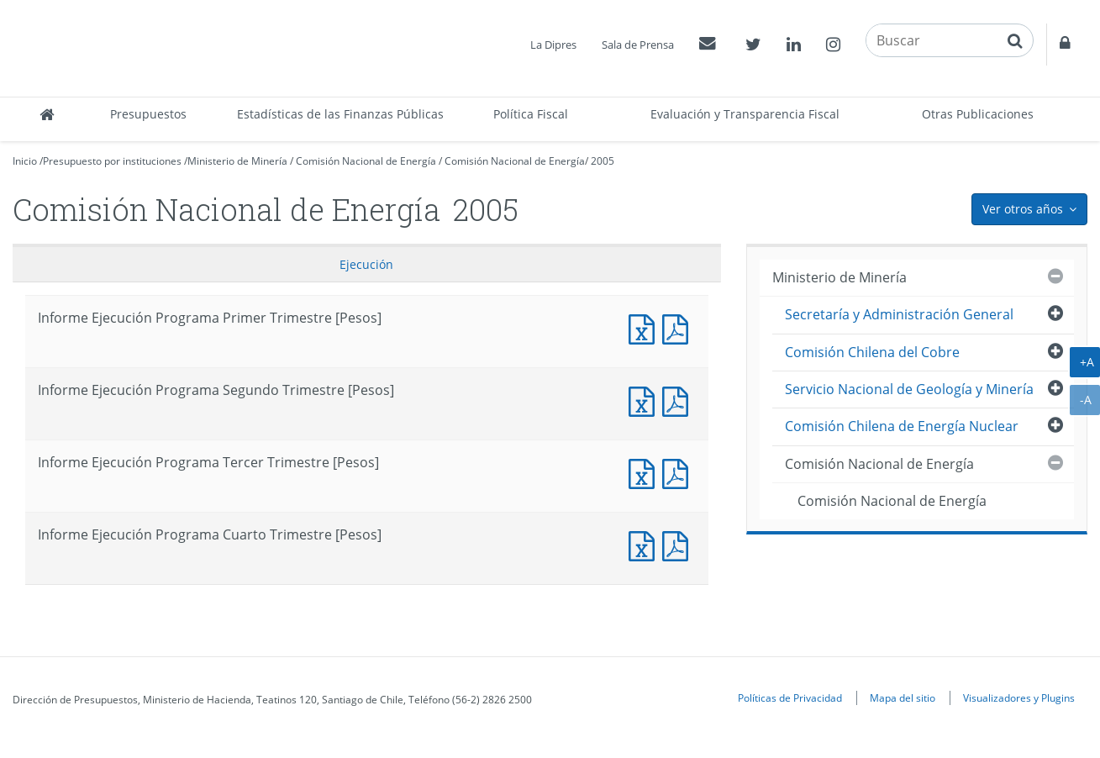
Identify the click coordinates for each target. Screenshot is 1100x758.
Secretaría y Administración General (899, 314)
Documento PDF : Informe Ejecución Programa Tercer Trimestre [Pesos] (679, 472)
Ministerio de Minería (237, 161)
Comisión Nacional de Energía (366, 161)
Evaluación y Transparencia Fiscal (744, 114)
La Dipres (553, 44)
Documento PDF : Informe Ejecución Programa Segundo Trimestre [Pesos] (679, 399)
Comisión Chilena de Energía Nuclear (901, 426)
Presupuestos (148, 114)
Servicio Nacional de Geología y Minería (909, 389)
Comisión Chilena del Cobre (872, 352)
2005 (602, 161)
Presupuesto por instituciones (112, 161)
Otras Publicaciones (978, 114)
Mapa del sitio (902, 697)
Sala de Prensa (638, 44)
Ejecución (366, 264)
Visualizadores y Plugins (1019, 697)
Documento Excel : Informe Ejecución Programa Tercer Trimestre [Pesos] (645, 472)
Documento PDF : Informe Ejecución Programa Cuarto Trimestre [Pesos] (679, 544)
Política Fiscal (530, 114)
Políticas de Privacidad (790, 697)
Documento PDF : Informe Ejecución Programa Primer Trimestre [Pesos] (679, 327)
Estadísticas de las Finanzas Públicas (340, 114)
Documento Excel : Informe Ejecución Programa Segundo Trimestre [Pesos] (645, 399)
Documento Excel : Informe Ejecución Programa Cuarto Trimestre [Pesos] (645, 544)
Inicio (25, 161)
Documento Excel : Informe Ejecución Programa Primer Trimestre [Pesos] (645, 327)
